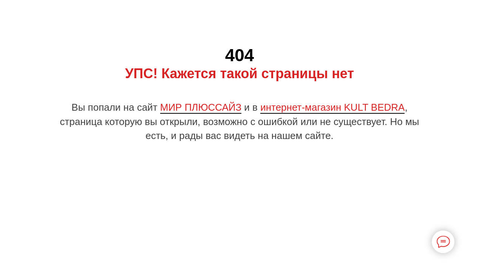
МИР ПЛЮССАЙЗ (200, 107)
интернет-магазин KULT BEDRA (332, 107)
